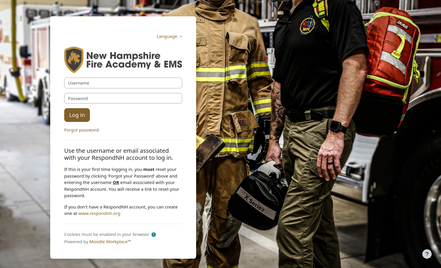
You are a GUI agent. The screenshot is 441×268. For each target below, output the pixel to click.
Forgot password (81, 130)
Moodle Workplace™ (110, 241)
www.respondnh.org (99, 213)
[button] (154, 234)
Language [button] (167, 36)
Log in (77, 114)
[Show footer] (427, 254)
